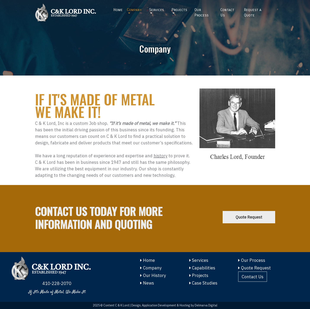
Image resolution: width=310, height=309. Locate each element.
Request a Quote (252, 13)
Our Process (201, 13)
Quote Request (249, 217)
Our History (153, 275)
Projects (179, 10)
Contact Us (227, 13)
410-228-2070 (56, 283)
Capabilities (202, 268)
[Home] (71, 12)
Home (118, 10)
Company (134, 10)
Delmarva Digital (206, 305)
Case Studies (203, 283)
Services (156, 10)
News (147, 283)
